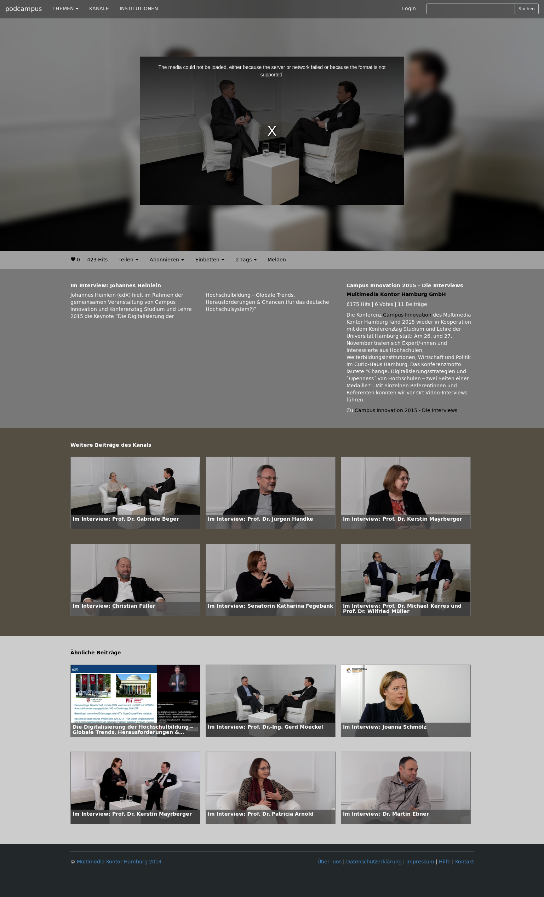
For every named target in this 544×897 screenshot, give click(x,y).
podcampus (23, 9)
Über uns (329, 862)
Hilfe (445, 862)
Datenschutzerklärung (374, 862)
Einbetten (209, 260)
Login (409, 9)
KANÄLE (99, 9)
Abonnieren (167, 260)
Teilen (128, 260)
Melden (277, 260)
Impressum (420, 862)
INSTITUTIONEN (139, 9)
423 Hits (97, 260)
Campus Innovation (407, 315)
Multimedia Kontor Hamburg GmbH (396, 294)
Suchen (527, 8)
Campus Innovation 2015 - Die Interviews (406, 410)
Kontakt (464, 862)
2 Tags (246, 260)
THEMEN (65, 9)
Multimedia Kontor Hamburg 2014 (119, 862)
